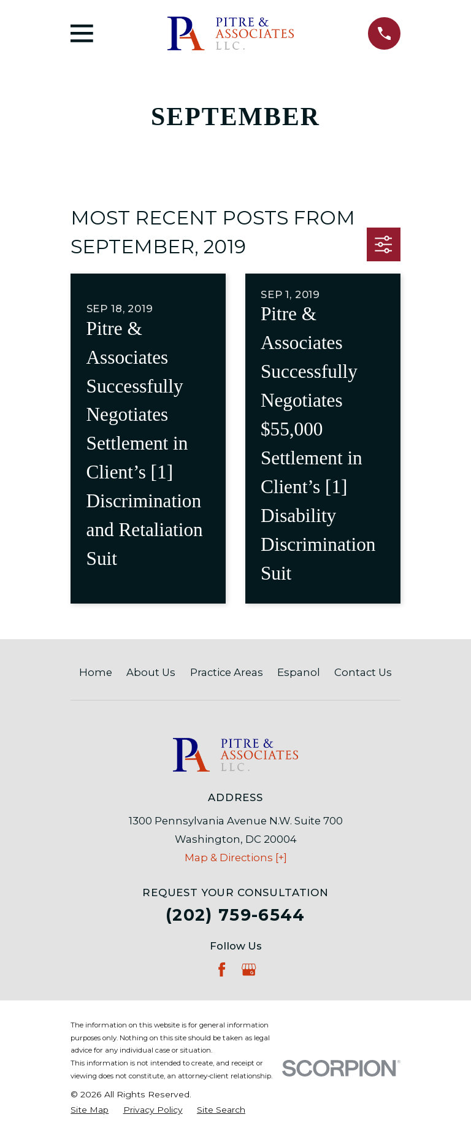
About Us (150, 672)
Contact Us (363, 672)
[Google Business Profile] (249, 969)
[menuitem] (90, 1110)
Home (95, 672)
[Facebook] (222, 969)
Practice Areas (226, 672)
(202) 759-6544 (235, 915)
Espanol (298, 672)
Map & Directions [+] (236, 857)
